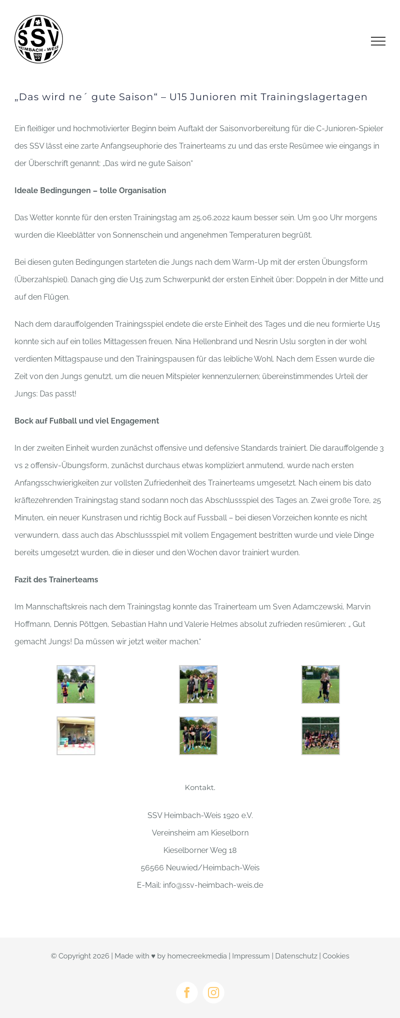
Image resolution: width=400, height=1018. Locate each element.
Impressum (251, 956)
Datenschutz (296, 956)
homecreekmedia (197, 956)
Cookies (336, 956)
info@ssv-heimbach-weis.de (213, 885)
